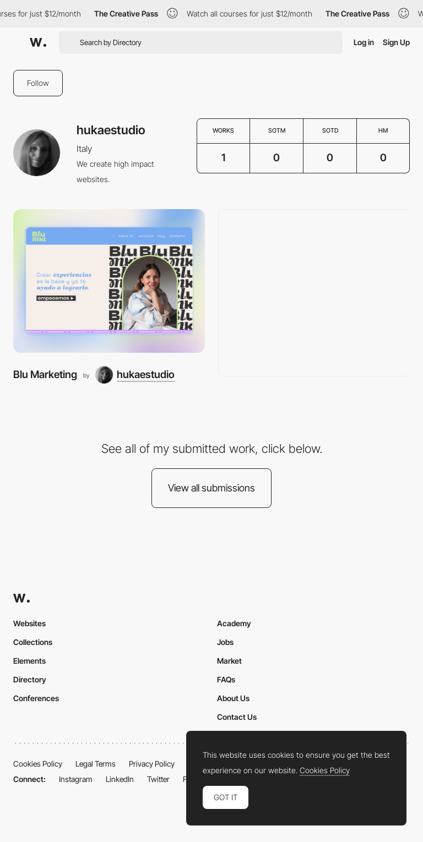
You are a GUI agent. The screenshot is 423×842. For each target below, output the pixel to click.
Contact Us (237, 716)
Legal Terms (95, 763)
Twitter (158, 779)
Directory (29, 679)
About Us (233, 698)
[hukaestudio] (135, 375)
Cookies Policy (37, 763)
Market (229, 660)
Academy (234, 623)
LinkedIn (120, 779)
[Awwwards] (38, 42)
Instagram (76, 779)
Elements (29, 660)
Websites (29, 623)
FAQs (226, 679)
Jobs (225, 642)
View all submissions (211, 488)
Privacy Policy (152, 763)
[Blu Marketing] (109, 281)
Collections (32, 642)
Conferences (36, 698)
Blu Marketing (45, 374)
